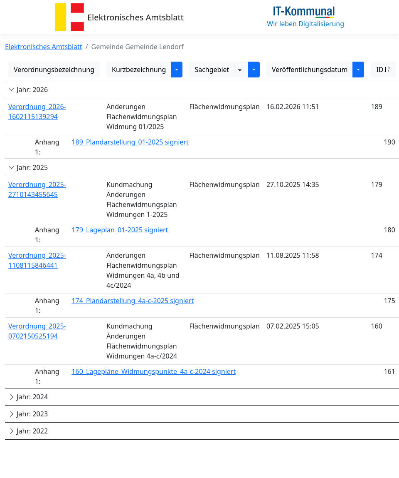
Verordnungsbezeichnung (54, 69)
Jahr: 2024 (28, 396)
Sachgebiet (219, 70)
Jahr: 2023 (28, 413)
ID (383, 70)
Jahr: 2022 (28, 431)
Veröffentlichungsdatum (310, 69)
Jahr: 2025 (28, 167)
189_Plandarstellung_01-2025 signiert (129, 142)
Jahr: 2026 (28, 89)
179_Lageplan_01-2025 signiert (119, 229)
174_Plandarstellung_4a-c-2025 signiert (132, 300)
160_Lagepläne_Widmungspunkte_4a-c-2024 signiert (153, 371)
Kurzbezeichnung (139, 69)
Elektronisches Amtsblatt (135, 17)
